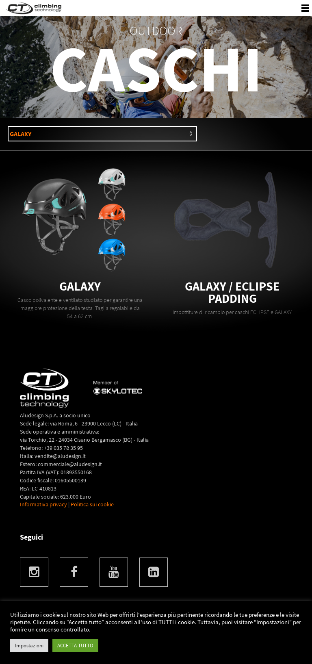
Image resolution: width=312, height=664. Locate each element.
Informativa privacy (43, 504)
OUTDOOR (156, 30)
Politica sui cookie (92, 504)
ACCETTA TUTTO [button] (75, 645)
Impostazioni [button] (29, 645)
